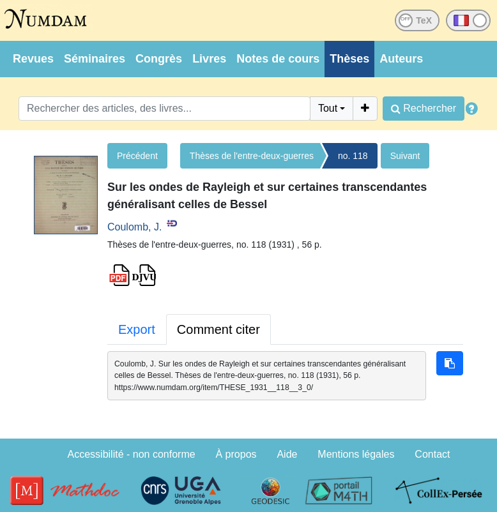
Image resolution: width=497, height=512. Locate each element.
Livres (209, 58)
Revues (33, 58)
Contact (432, 454)
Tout (327, 108)
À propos (236, 454)
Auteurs (401, 58)
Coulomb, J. (134, 227)
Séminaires (94, 58)
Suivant (405, 156)
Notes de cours (277, 58)
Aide (287, 454)
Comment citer (218, 329)
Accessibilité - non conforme (131, 454)
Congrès (158, 58)
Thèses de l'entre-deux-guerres (252, 156)
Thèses (349, 58)
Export (136, 329)
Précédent (137, 156)
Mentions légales (355, 454)
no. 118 (353, 156)
